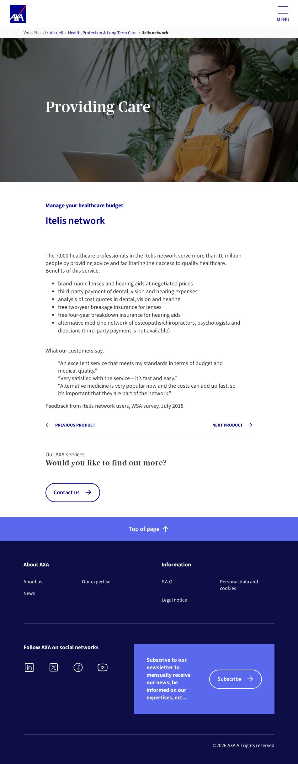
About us (33, 582)
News (29, 593)
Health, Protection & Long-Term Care (102, 33)
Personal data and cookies (239, 585)
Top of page (149, 529)
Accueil (56, 33)
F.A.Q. (168, 582)
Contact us (67, 492)
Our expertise (96, 582)
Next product (227, 425)
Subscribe (229, 679)
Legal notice (174, 600)
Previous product (75, 425)
